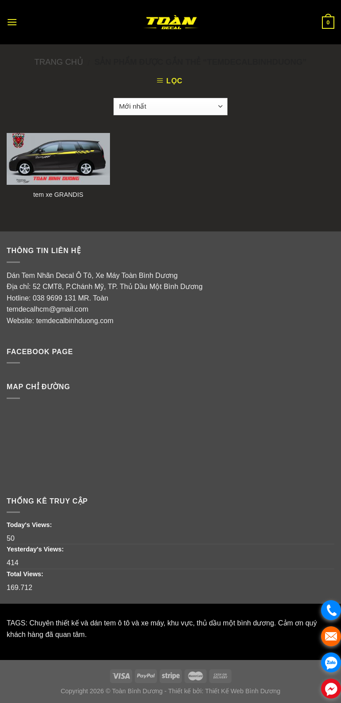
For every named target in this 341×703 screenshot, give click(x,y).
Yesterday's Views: (36, 549)
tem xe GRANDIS (58, 194)
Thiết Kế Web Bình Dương (242, 691)
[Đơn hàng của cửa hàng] (170, 106)
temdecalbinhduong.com (74, 320)
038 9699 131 (54, 298)
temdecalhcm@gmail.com (47, 309)
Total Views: (26, 574)
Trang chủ (58, 61)
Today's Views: (30, 524)
